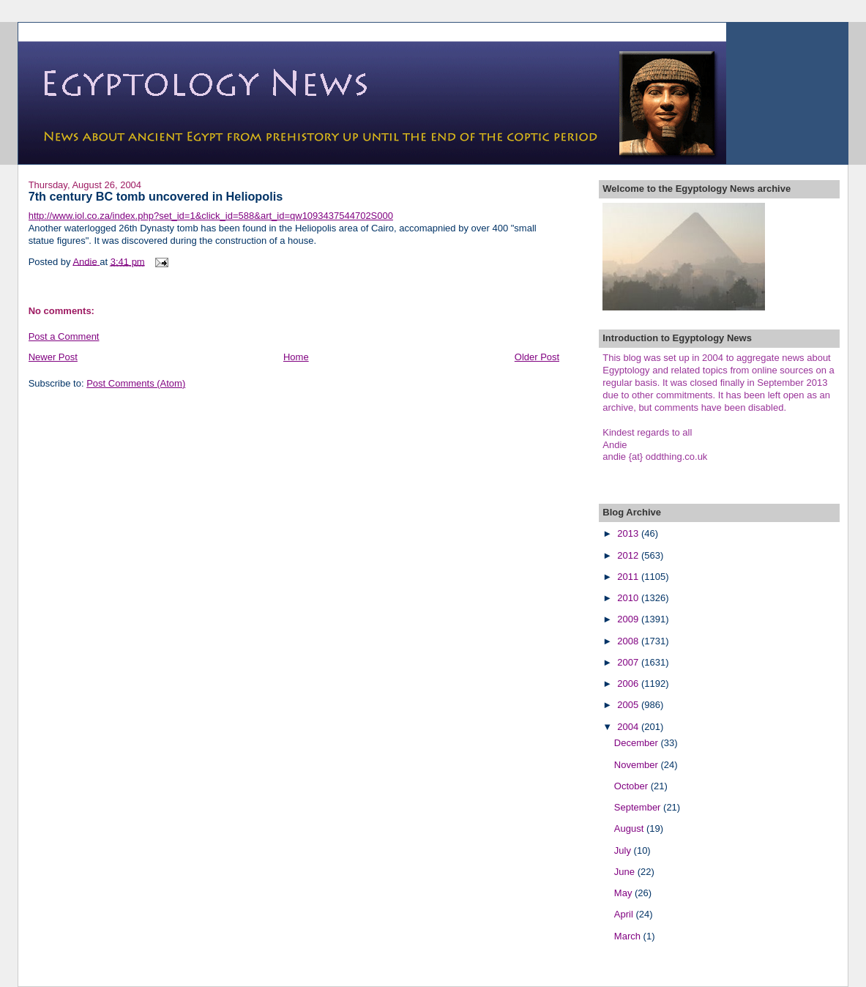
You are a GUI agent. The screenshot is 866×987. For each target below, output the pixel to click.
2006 (629, 683)
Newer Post (53, 356)
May (624, 892)
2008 (629, 641)
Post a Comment (64, 336)
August (630, 828)
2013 (629, 533)
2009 (629, 619)
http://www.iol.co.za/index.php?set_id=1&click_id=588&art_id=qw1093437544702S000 (211, 215)
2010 (629, 597)
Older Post (537, 356)
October (632, 786)
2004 (629, 726)
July (624, 850)
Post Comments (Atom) (135, 383)
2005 (629, 704)
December (637, 742)
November (637, 764)
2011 (629, 576)
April (625, 914)
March (628, 936)
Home (296, 356)
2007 (629, 662)
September (638, 807)
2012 (629, 555)
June (626, 871)
